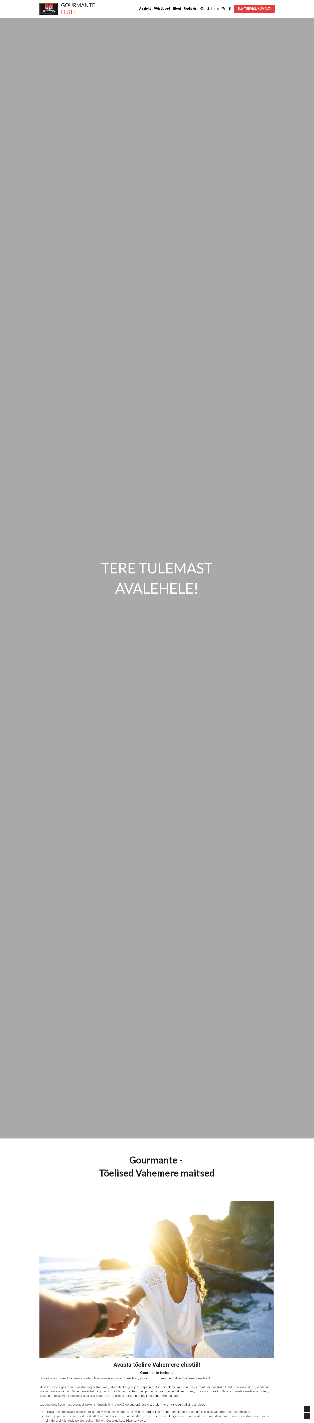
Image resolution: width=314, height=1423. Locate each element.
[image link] (48, 8)
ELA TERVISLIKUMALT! (254, 9)
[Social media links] (223, 8)
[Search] (202, 8)
